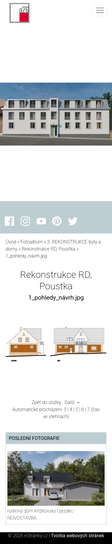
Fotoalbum (32, 242)
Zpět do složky (46, 402)
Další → (72, 402)
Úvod (11, 242)
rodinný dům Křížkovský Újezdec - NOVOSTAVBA (41, 514)
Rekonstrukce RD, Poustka (48, 249)
